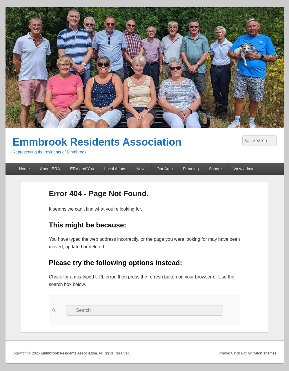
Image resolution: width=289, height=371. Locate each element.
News (141, 169)
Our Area (165, 169)
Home (24, 169)
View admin (244, 169)
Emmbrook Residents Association (97, 142)
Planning (191, 169)
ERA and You (82, 169)
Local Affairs (115, 169)
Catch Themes (264, 353)
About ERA (50, 169)
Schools (216, 169)
